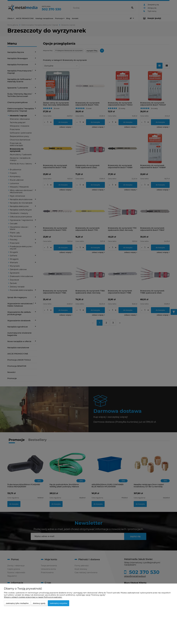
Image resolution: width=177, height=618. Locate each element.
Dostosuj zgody (39, 603)
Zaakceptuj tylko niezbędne (17, 603)
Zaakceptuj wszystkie (58, 603)
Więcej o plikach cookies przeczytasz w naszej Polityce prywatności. (33, 597)
